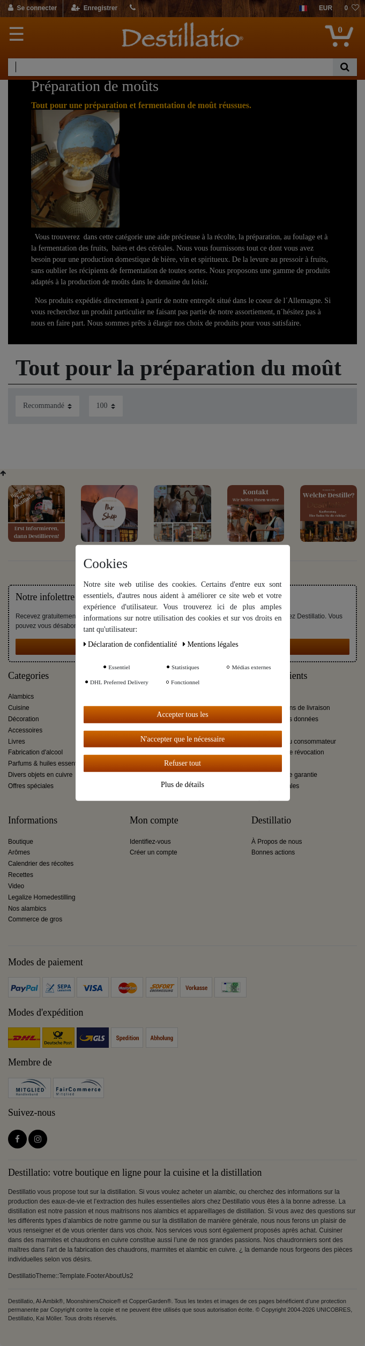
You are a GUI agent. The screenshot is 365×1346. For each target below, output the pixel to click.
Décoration (23, 719)
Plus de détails (182, 784)
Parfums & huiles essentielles (49, 763)
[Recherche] (345, 67)
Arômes (19, 852)
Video (16, 886)
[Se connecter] (33, 8)
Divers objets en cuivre (40, 774)
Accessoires (25, 730)
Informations (32, 820)
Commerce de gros (35, 919)
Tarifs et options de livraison (290, 708)
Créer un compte (153, 852)
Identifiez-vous (150, 841)
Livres (16, 741)
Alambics (21, 696)
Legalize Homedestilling (42, 897)
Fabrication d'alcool (35, 752)
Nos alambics (27, 908)
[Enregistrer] (94, 8)
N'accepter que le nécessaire (182, 739)
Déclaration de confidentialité (131, 644)
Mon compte (154, 820)
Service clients (279, 676)
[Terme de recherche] (170, 67)
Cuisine (18, 708)
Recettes (20, 875)
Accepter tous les (182, 714)
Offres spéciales (31, 786)
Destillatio (271, 820)
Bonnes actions (273, 852)
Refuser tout (182, 763)
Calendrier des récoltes (40, 863)
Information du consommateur (293, 741)
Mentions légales (211, 644)
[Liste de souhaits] (351, 8)
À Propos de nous (276, 841)
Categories (28, 676)
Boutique (20, 841)
